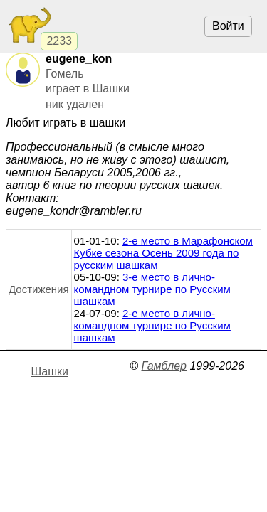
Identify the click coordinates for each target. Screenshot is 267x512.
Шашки (49, 372)
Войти (228, 26)
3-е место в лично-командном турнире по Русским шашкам (152, 289)
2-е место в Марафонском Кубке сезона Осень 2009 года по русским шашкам (163, 253)
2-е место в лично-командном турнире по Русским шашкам (152, 325)
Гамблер (164, 366)
